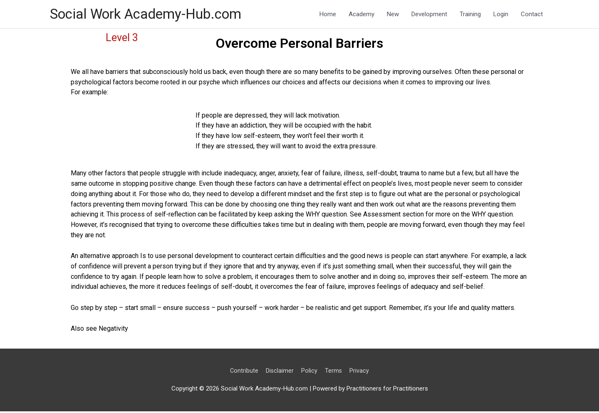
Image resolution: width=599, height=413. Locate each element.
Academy (361, 15)
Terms (334, 372)
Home (327, 15)
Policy (310, 372)
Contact (532, 15)
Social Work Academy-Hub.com (153, 14)
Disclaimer (279, 372)
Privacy (361, 372)
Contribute (243, 372)
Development (429, 15)
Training (470, 15)
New (393, 15)
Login (500, 15)
